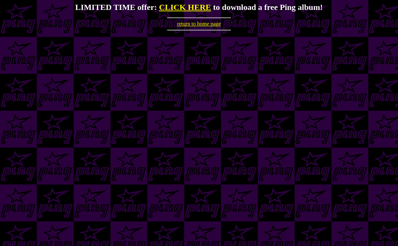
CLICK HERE (185, 7)
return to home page (199, 24)
